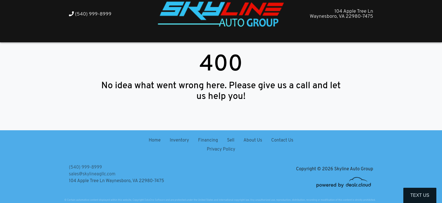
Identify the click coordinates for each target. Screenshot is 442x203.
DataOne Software (155, 200)
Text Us (419, 195)
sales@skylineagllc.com (92, 174)
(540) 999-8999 (90, 14)
